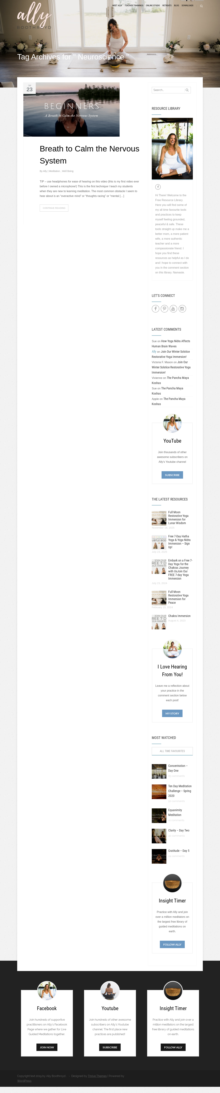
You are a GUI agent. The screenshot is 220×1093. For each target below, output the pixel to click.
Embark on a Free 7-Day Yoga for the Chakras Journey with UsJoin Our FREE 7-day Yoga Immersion (180, 575)
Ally (45, 177)
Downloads (187, 9)
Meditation (54, 177)
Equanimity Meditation (175, 818)
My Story (172, 719)
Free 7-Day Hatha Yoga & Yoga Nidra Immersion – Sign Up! (179, 548)
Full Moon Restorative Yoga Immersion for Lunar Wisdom (178, 524)
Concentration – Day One (178, 774)
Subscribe (172, 481)
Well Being (68, 177)
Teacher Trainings (134, 9)
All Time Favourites (172, 757)
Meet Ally (117, 9)
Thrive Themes (97, 1082)
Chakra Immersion (179, 622)
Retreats (167, 9)
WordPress (24, 1087)
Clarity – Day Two (178, 836)
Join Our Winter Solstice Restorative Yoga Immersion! (171, 373)
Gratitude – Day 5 (178, 857)
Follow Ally (172, 950)
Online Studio (153, 9)
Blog (176, 9)
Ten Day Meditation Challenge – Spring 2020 (180, 797)
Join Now (47, 1053)
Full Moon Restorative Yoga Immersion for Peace (178, 603)
